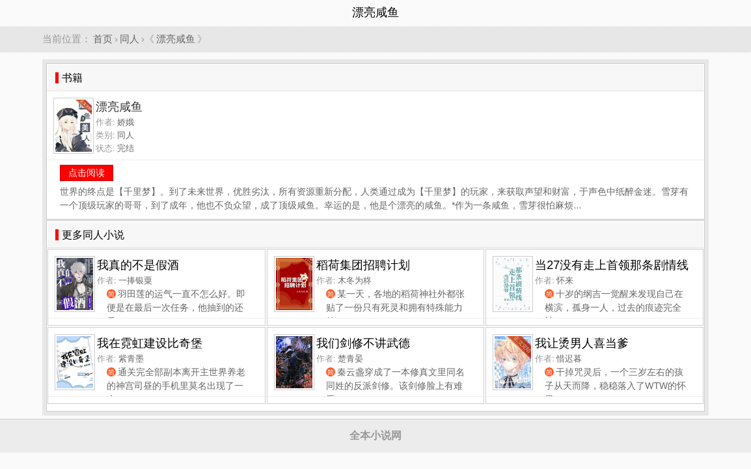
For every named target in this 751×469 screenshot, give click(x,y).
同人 (129, 38)
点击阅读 (86, 172)
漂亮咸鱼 (175, 38)
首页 (103, 38)
